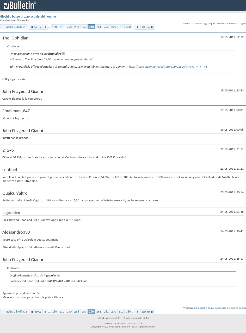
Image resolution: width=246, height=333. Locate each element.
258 (76, 27)
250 (69, 27)
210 (61, 27)
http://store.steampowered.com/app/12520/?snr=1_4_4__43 (168, 66)
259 (84, 27)
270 (113, 27)
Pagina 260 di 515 (16, 27)
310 (121, 27)
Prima (35, 27)
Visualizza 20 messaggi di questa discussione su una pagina (214, 23)
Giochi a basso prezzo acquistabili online (28, 16)
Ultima (148, 27)
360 (128, 27)
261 (98, 27)
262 (106, 27)
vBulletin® (122, 323)
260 (91, 27)
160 (54, 27)
